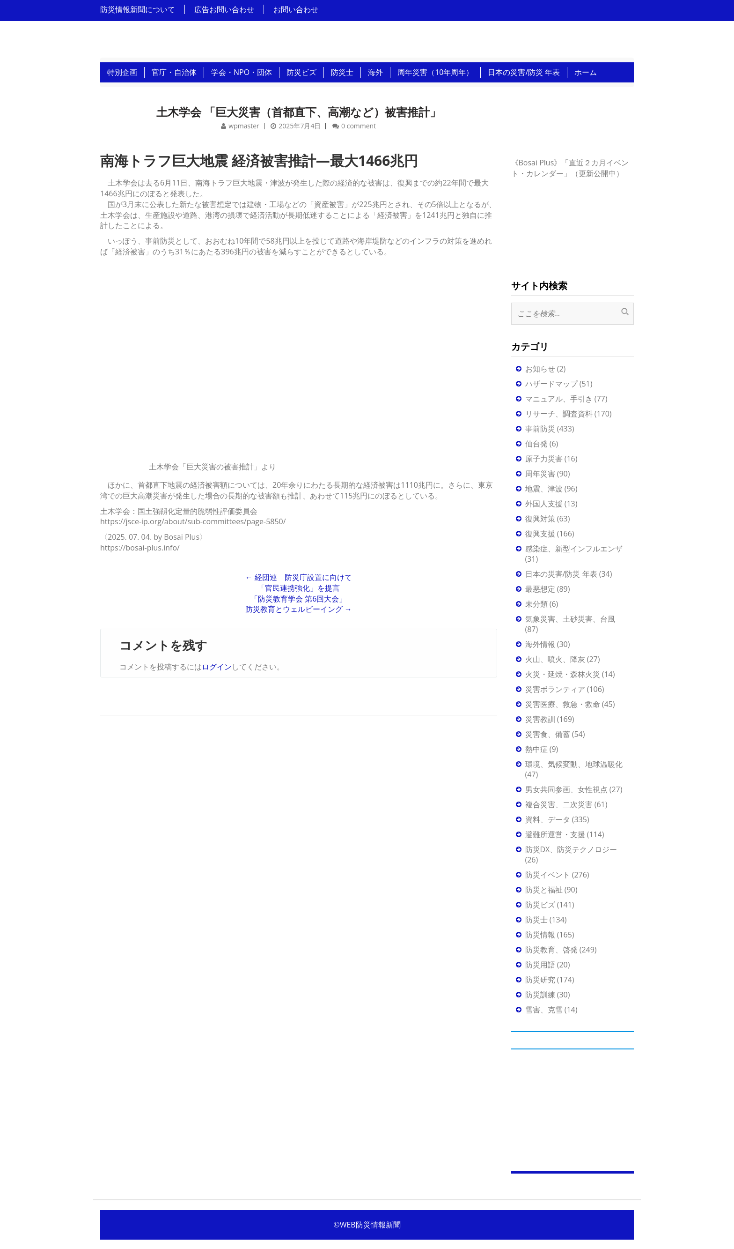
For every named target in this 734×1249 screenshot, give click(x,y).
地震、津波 (544, 488)
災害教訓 (540, 719)
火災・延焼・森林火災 (562, 674)
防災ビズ (301, 72)
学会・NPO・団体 (241, 72)
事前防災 (540, 429)
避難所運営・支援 (555, 834)
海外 (375, 72)
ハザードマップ (551, 384)
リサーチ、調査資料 (559, 414)
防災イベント (547, 875)
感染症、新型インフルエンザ (574, 548)
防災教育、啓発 (551, 949)
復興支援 (540, 533)
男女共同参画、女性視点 (566, 789)
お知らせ (540, 369)
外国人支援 (544, 503)
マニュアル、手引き (559, 399)
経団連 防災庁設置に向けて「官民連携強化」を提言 (298, 582)
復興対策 (540, 518)
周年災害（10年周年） (435, 72)
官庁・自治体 (174, 72)
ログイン (217, 667)
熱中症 (536, 749)
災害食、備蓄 (547, 734)
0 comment (358, 125)
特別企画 (122, 72)
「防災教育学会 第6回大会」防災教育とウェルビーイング (298, 604)
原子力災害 (544, 459)
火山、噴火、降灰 (555, 659)
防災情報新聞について (137, 9)
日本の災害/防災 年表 (524, 72)
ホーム (585, 72)
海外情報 (540, 644)
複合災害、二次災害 (559, 804)
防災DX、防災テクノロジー (571, 849)
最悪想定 (540, 589)
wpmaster (243, 125)
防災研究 (540, 979)
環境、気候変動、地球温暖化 (574, 764)
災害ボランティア (555, 689)
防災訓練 (540, 994)
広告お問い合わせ (224, 9)
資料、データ (547, 819)
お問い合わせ (295, 9)
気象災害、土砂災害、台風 (570, 619)
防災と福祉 (544, 890)
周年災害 (540, 473)
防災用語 (540, 964)
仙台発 (536, 444)
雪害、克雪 (544, 1009)
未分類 (536, 604)
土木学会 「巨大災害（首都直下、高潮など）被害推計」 (298, 111)
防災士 (342, 72)
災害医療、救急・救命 (562, 704)
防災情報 (540, 934)
